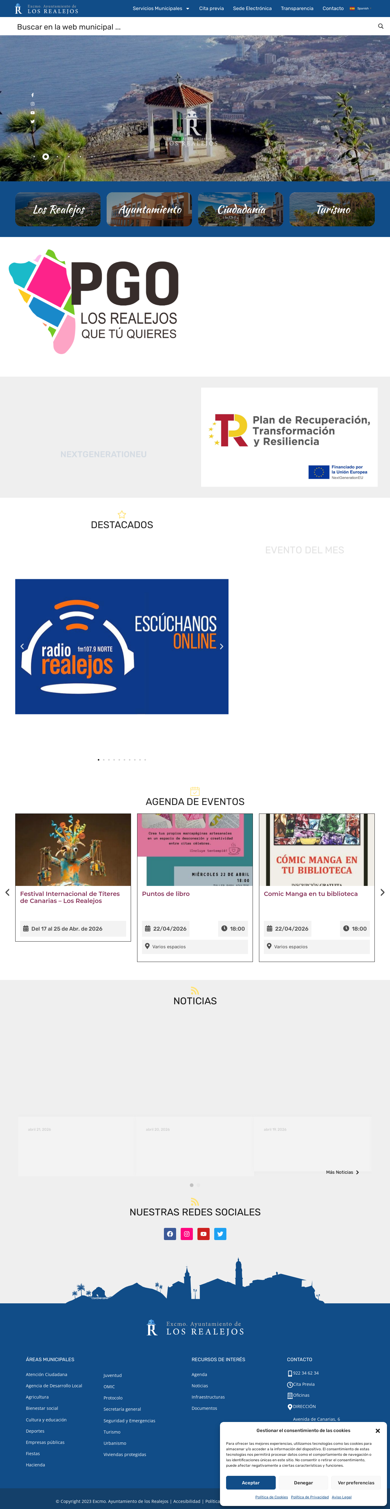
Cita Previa (304, 1384)
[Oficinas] (290, 1396)
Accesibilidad (186, 1501)
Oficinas (301, 1395)
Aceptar (251, 1483)
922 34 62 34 (306, 1373)
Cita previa (211, 8)
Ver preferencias (356, 1483)
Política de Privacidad (310, 1497)
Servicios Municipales (161, 8)
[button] (378, 1431)
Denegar (303, 1483)
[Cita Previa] (290, 1385)
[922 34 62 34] (290, 1374)
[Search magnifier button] (380, 26)
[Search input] (195, 26)
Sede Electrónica (252, 8)
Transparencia (297, 8)
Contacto (333, 8)
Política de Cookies (271, 1497)
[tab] (34, 156)
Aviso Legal (342, 1497)
